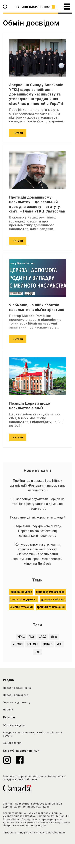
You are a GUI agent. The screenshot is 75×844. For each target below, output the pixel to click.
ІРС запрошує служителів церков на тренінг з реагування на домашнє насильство (37, 504)
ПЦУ (31, 636)
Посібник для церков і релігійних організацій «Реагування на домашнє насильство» (37, 485)
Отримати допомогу (16, 702)
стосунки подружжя (24, 599)
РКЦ (37, 652)
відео (54, 636)
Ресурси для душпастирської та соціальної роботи (32, 734)
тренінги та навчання (51, 607)
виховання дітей (21, 591)
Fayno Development (52, 832)
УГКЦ (21, 636)
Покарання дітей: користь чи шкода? (37, 517)
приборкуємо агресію (50, 591)
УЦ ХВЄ (18, 644)
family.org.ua (38, 825)
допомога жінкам (53, 599)
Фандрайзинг (12, 742)
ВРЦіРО (47, 644)
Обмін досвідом (14, 725)
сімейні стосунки (21, 607)
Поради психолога (15, 694)
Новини (8, 709)
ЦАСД (42, 636)
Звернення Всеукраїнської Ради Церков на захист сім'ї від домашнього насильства (37, 531)
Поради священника (17, 687)
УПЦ (59, 644)
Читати (18, 133)
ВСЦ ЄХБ (32, 644)
